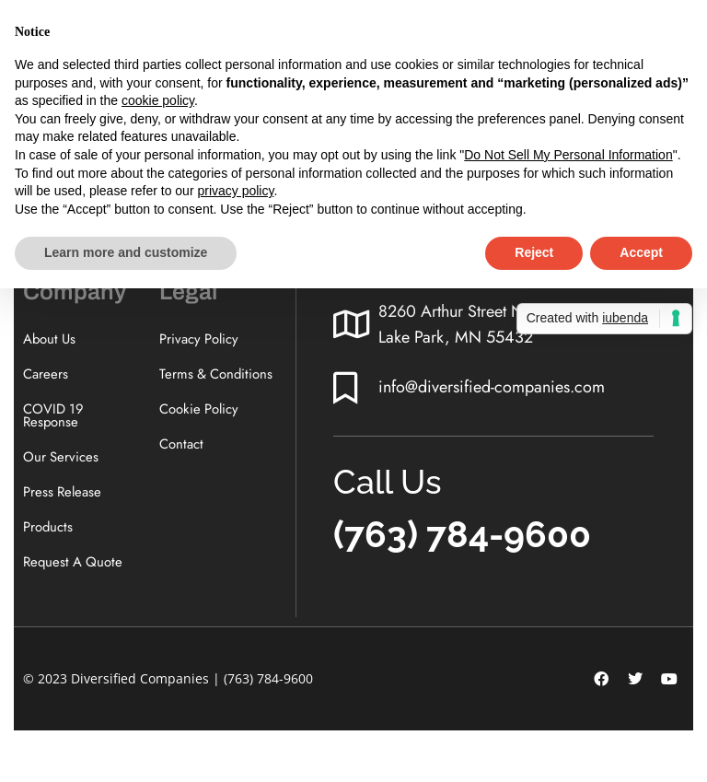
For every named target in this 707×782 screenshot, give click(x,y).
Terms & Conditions (217, 375)
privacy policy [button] (235, 190)
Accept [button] (641, 252)
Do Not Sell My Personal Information (568, 154)
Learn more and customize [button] (125, 252)
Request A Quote (74, 568)
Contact (181, 447)
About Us (50, 339)
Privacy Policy (199, 339)
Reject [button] (534, 252)
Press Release (62, 496)
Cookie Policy (199, 411)
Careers (45, 375)
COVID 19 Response (54, 418)
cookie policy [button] (158, 100)
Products (48, 532)
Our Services (61, 460)
